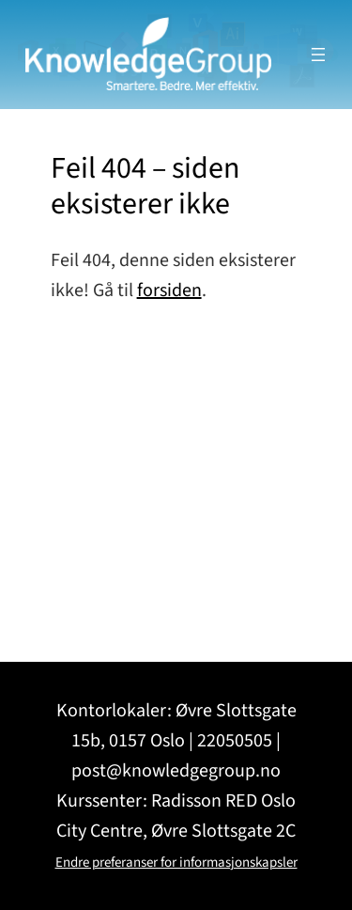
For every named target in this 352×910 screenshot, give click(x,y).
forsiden (169, 290)
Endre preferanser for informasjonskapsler (176, 862)
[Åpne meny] (318, 54)
